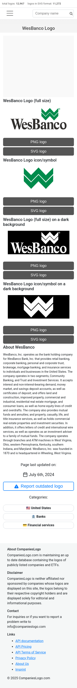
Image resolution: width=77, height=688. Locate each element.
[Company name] (53, 13)
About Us (22, 664)
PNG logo (38, 142)
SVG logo (38, 151)
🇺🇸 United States (38, 508)
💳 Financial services (38, 525)
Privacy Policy (25, 658)
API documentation (29, 641)
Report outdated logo (38, 486)
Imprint (20, 669)
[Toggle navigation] (9, 13)
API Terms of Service (30, 652)
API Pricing (23, 647)
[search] (70, 13)
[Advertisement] (38, 64)
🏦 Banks (38, 517)
